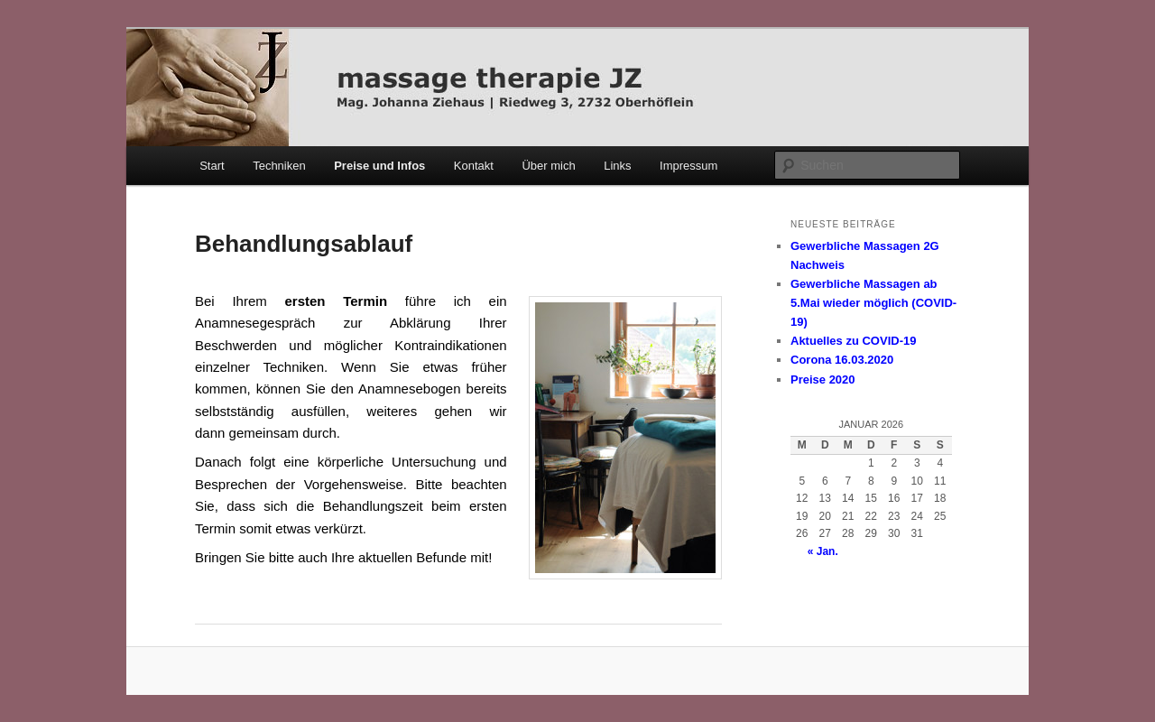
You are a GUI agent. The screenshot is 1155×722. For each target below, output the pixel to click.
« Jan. (823, 551)
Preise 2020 (822, 379)
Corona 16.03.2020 (841, 359)
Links (617, 165)
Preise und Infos (379, 165)
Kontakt (474, 165)
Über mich (548, 165)
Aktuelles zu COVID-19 (853, 340)
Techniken (279, 165)
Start (211, 165)
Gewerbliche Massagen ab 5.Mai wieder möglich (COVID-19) (873, 303)
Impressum (688, 165)
